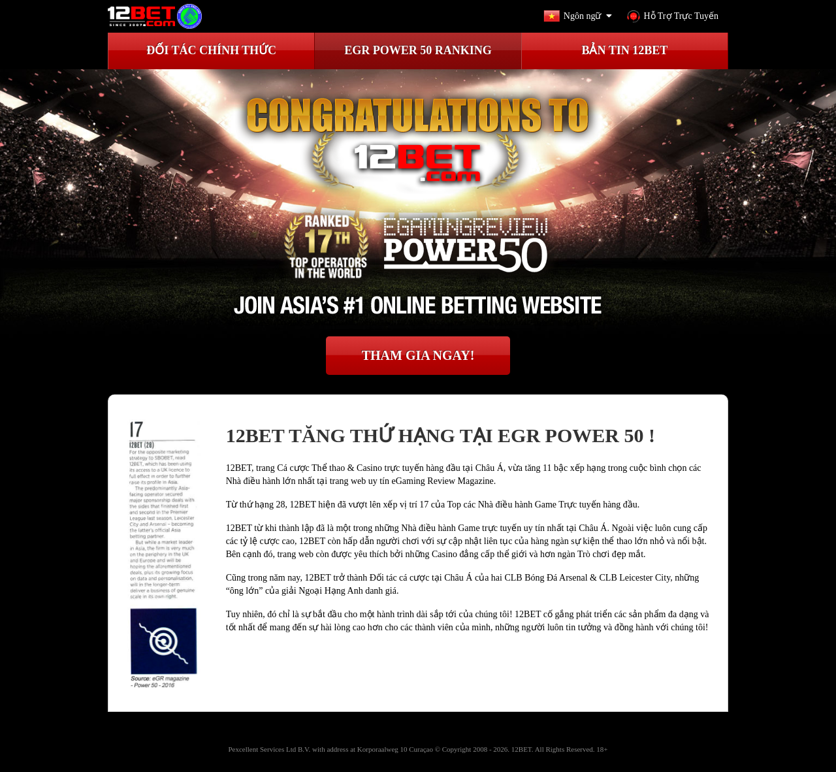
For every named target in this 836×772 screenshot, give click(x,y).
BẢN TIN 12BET (624, 50)
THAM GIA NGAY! (418, 355)
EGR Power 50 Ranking (418, 50)
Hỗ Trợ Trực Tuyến (672, 16)
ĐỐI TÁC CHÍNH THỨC (211, 50)
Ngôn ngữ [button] (580, 17)
